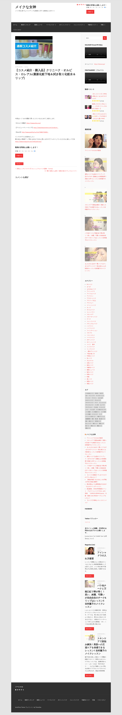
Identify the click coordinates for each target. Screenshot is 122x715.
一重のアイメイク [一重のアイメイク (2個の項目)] (101, 416)
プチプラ (89, 333)
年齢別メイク (93, 25)
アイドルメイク (91, 293)
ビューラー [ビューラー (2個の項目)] (102, 404)
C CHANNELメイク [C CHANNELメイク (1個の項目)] (89, 393)
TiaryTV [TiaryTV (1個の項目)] (101, 393)
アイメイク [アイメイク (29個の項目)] (87, 398)
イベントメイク (91, 305)
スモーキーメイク (92, 317)
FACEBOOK (88, 509)
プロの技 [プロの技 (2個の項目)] (96, 407)
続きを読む (89, 576)
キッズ (89, 307)
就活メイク (90, 365)
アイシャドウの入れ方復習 (95, 438)
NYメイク (89, 284)
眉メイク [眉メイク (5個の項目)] (87, 425)
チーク (89, 319)
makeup (26, 67)
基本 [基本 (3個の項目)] (86, 421)
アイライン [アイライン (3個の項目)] (94, 398)
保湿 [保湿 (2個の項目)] (93, 418)
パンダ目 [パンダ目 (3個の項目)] (97, 404)
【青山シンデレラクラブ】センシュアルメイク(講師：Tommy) (34, 168)
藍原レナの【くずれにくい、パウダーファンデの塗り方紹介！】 (99, 106)
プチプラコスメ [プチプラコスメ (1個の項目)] (89, 407)
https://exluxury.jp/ (99, 64)
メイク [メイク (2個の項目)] (86, 409)
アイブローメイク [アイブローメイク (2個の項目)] (100, 395)
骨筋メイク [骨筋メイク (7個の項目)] (87, 428)
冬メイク (89, 358)
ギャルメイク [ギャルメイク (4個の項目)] (98, 400)
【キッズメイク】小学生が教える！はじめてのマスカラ (99, 96)
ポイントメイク (64, 25)
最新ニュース (38, 25)
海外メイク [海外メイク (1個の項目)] (95, 423)
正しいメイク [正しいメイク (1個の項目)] (88, 423)
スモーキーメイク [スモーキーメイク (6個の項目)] (89, 402)
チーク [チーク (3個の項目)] (96, 402)
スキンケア (90, 314)
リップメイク (91, 349)
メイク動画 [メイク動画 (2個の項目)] (87, 411)
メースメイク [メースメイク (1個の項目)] (95, 414)
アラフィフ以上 (91, 300)
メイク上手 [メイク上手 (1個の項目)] (92, 409)
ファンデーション (92, 330)
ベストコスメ (17, 29)
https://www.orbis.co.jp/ (33, 123)
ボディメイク (91, 340)
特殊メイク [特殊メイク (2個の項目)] (101, 423)
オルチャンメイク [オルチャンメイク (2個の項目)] (89, 400)
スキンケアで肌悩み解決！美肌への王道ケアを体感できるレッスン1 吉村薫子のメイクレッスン (96, 442)
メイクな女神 (25, 7)
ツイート (87, 522)
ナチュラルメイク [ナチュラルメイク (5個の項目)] (89, 404)
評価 (87, 7)
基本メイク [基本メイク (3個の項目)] (91, 421)
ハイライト (90, 326)
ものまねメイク (91, 289)
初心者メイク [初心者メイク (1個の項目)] (102, 418)
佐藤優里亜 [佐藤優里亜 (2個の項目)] (87, 418)
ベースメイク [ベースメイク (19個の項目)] (102, 407)
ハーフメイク (91, 328)
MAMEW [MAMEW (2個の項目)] (96, 393)
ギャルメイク (91, 310)
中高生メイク (91, 356)
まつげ (89, 286)
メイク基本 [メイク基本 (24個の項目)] (103, 411)
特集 (103, 25)
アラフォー (90, 303)
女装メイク (90, 363)
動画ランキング (25, 25)
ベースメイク (51, 25)
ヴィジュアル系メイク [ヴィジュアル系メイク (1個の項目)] (90, 416)
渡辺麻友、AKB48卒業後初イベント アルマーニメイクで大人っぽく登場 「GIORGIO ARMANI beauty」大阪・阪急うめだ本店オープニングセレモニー (96, 493)
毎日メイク (90, 372)
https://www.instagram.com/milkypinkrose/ (28, 141)
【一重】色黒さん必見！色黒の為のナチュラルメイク (60, 171)
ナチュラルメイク (92, 323)
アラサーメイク (91, 298)
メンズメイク (91, 346)
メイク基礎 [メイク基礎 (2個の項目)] (87, 414)
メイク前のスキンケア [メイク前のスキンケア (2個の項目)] (101, 409)
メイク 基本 (91, 344)
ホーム (15, 25)
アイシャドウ (91, 291)
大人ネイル (90, 360)
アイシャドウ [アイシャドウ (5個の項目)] (92, 395)
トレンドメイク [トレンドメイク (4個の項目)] (102, 402)
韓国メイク (90, 381)
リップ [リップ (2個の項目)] (100, 414)
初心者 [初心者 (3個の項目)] (96, 418)
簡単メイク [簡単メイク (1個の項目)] (93, 425)
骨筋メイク (90, 383)
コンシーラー (91, 312)
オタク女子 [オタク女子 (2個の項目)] (100, 398)
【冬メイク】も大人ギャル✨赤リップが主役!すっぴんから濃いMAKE (99, 116)
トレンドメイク (79, 25)
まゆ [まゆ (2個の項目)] (86, 395)
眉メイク (89, 379)
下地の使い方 (19, 163)
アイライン (90, 296)
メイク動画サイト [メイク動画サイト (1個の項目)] (96, 411)
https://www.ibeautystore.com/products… (45, 127)
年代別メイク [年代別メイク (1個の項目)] (98, 421)
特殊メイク (90, 374)
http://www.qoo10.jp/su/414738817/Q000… (35, 132)
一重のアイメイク (92, 351)
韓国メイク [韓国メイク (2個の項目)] (99, 425)
